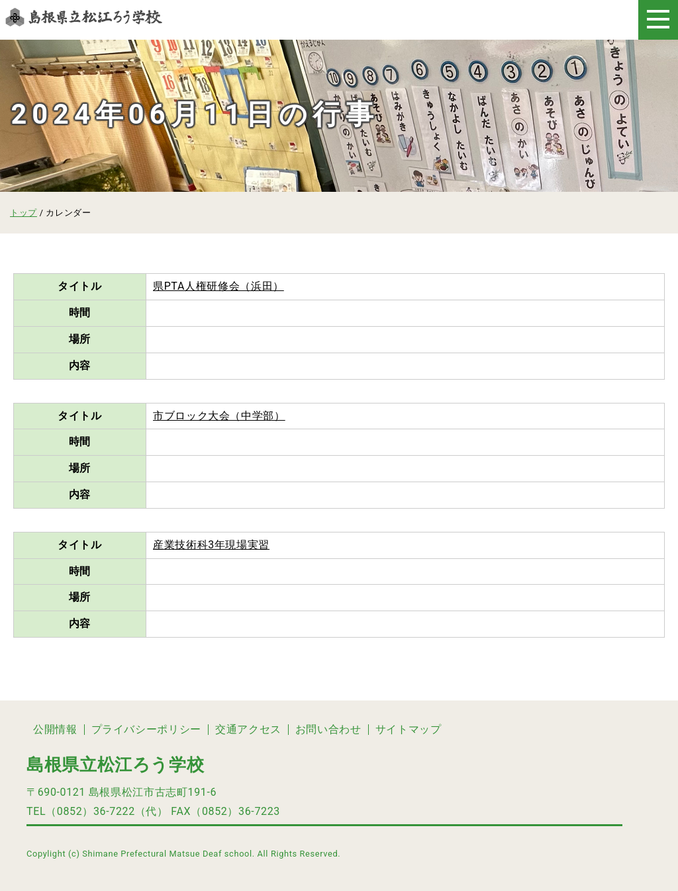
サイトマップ (408, 729)
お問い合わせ (328, 729)
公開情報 (55, 729)
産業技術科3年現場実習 (211, 544)
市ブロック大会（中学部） (219, 415)
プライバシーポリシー (146, 729)
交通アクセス (248, 729)
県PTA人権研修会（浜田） (218, 286)
